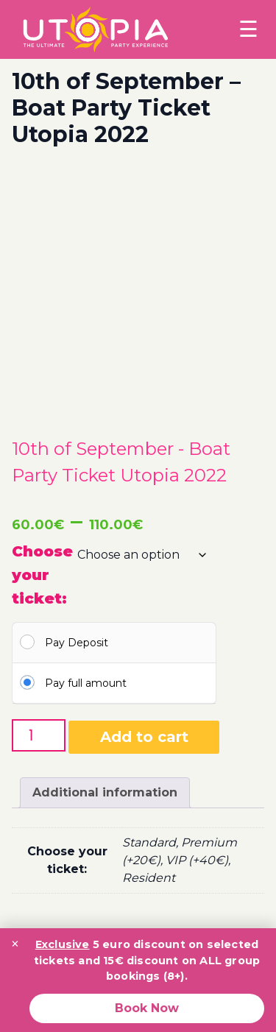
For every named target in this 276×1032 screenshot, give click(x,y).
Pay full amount (86, 683)
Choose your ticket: (42, 574)
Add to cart (144, 737)
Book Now (147, 1008)
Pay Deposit (76, 642)
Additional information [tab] (104, 792)
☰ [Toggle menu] (248, 29)
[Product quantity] (39, 735)
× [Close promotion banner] (15, 943)
